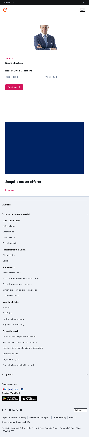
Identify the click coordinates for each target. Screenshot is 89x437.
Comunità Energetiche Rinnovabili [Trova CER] (18, 365)
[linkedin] (14, 410)
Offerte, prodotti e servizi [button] (16, 214)
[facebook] (3, 410)
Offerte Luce (9, 226)
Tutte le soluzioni (11, 295)
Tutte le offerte (10, 243)
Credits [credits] (13, 417)
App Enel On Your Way (13, 324)
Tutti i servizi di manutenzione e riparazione (23, 348)
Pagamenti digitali (11, 359)
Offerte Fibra (9, 237)
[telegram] (21, 410)
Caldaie (6, 261)
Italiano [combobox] (78, 410)
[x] (6, 410)
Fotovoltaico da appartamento (17, 284)
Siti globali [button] (7, 374)
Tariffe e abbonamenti (13, 319)
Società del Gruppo (38, 417)
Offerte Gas (8, 231)
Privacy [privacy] (22, 417)
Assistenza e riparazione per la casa (20, 342)
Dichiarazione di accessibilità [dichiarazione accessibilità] (16, 422)
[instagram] (17, 410)
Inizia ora (11, 190)
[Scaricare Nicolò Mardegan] (14, 87)
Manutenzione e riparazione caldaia (19, 336)
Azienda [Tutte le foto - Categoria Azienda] (9, 58)
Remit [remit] (72, 417)
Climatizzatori (9, 255)
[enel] (5, 10)
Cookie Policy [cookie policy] (59, 417)
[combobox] (80, 410)
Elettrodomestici (10, 353)
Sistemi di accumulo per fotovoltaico (20, 290)
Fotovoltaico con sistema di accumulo (21, 278)
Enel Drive (7, 313)
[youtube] (10, 410)
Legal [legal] (4, 417)
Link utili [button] (6, 205)
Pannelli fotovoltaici (12, 272)
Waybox (7, 307)
